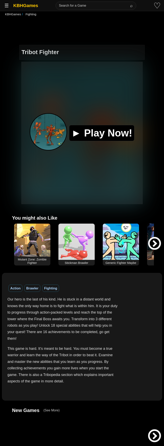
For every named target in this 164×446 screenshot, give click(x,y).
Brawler (32, 288)
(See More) (52, 410)
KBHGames (25, 5)
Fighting (50, 288)
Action (15, 288)
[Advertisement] (82, 31)
